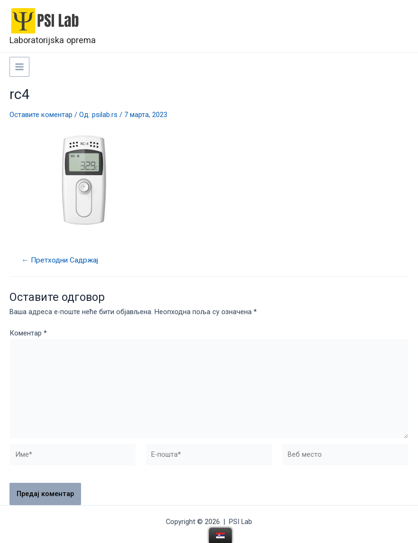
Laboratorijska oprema (52, 40)
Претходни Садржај (59, 260)
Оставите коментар (41, 114)
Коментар (28, 333)
